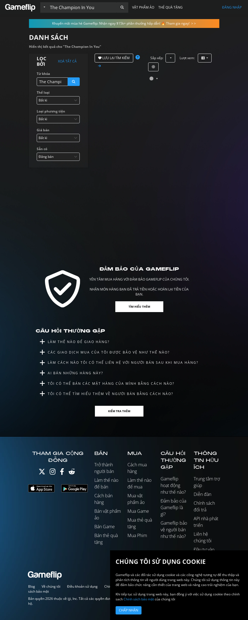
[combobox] (58, 100)
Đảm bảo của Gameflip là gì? (173, 507)
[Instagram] (52, 472)
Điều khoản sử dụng (82, 586)
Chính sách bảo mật (139, 599)
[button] (122, 7)
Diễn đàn (202, 494)
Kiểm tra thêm (119, 411)
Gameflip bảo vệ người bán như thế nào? (174, 529)
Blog (31, 586)
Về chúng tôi (51, 586)
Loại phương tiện (51, 111)
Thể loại (43, 92)
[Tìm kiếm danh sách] (81, 7)
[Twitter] (42, 472)
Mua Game (138, 511)
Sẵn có (42, 149)
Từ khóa (43, 73)
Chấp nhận (128, 610)
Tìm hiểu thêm (139, 306)
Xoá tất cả (67, 61)
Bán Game (104, 527)
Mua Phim (137, 535)
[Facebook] (62, 472)
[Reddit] (71, 472)
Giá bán (43, 130)
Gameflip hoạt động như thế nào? (173, 485)
